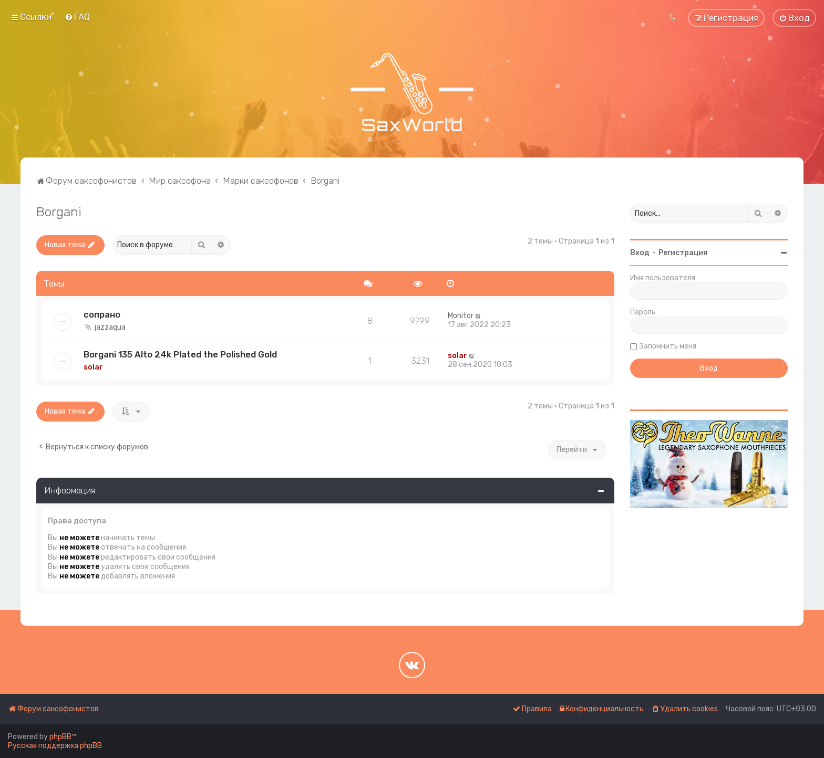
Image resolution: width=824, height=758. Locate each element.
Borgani (58, 211)
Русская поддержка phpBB (55, 745)
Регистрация (682, 252)
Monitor (460, 315)
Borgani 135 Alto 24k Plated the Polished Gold (180, 354)
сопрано (102, 314)
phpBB (60, 736)
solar (93, 367)
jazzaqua (110, 327)
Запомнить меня (668, 346)
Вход (640, 252)
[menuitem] (77, 17)
